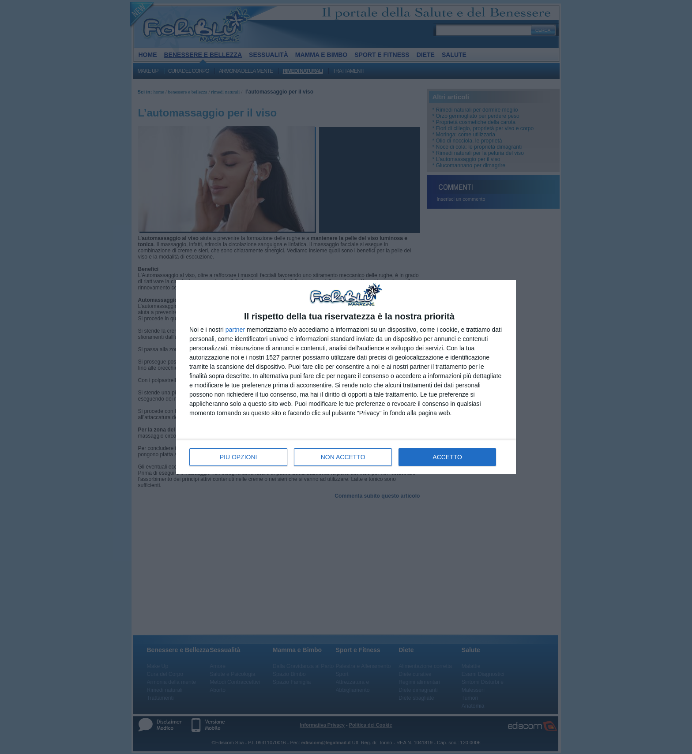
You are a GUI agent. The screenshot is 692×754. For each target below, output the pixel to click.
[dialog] (346, 377)
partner (235, 329)
